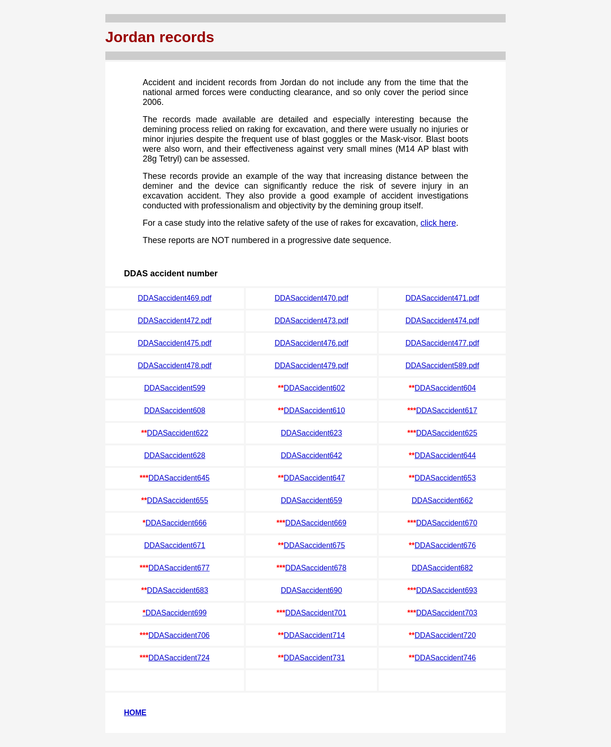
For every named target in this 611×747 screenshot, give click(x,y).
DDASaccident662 (442, 500)
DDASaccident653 (445, 478)
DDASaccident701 (315, 613)
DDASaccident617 (447, 410)
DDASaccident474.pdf (442, 321)
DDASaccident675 (314, 545)
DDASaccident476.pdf (311, 343)
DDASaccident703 (447, 613)
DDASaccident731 (314, 658)
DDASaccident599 (175, 388)
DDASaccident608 (175, 410)
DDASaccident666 (176, 523)
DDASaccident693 (447, 590)
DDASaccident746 (445, 658)
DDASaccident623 (311, 433)
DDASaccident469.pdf (174, 298)
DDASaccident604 (445, 388)
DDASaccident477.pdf (442, 343)
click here (438, 223)
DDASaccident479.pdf (311, 366)
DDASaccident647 (314, 478)
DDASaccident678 (315, 568)
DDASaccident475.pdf (174, 343)
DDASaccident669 (315, 523)
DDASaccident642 (311, 455)
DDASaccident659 (311, 500)
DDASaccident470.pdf (311, 298)
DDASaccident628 (175, 455)
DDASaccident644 (445, 455)
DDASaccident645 (179, 478)
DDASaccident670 (447, 523)
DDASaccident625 (447, 433)
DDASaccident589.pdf (442, 366)
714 (338, 635)
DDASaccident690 (311, 590)
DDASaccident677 (179, 568)
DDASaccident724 (179, 658)
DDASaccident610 (314, 410)
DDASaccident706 (179, 635)
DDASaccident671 (175, 545)
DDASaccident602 (314, 388)
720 (470, 635)
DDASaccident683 (177, 590)
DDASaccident (308, 635)
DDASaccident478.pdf (174, 366)
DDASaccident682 (442, 568)
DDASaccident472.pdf (174, 321)
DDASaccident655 (177, 500)
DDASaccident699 (176, 613)
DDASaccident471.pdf (442, 298)
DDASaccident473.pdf (311, 321)
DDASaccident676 (445, 545)
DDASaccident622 (177, 433)
